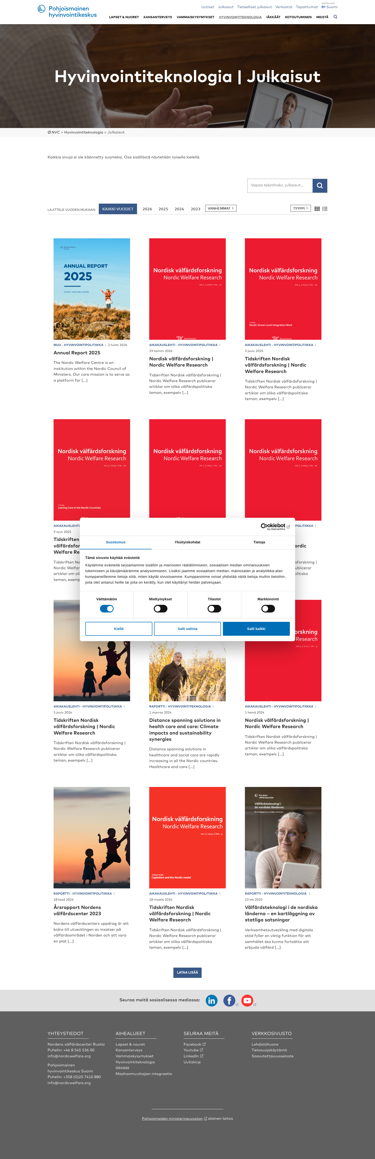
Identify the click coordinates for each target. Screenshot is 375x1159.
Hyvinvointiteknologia (240, 17)
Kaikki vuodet (117, 208)
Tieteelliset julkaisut (254, 6)
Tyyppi (299, 208)
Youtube (191, 1055)
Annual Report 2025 (79, 352)
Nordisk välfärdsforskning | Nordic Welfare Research (184, 361)
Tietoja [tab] (259, 542)
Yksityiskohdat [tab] (187, 542)
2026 (147, 208)
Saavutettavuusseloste (273, 1061)
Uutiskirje (192, 1067)
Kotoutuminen (298, 17)
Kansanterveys (157, 17)
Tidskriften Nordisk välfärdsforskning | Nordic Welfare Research (278, 364)
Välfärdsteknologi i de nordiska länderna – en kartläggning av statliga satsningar (276, 916)
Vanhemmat (219, 208)
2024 (179, 208)
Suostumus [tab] (116, 542)
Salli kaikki (256, 629)
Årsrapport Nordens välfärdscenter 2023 (79, 909)
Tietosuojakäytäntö (270, 1055)
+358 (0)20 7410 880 (82, 1082)
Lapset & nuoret (124, 17)
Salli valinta (188, 629)
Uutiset (207, 6)
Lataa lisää (187, 978)
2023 (195, 208)
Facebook (193, 1050)
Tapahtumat (307, 6)
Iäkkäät (273, 17)
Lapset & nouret (131, 1050)
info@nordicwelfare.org (70, 1061)
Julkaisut (226, 6)
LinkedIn (191, 1061)
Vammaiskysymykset (195, 17)
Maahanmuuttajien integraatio (145, 1079)
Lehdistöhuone (265, 1050)
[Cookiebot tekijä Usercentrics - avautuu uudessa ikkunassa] (269, 526)
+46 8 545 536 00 (79, 1055)
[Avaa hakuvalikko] (335, 17)
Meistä (322, 17)
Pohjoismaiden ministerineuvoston (172, 1123)
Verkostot (283, 6)
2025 (163, 208)
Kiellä (118, 629)
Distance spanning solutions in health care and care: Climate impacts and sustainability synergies (185, 729)
